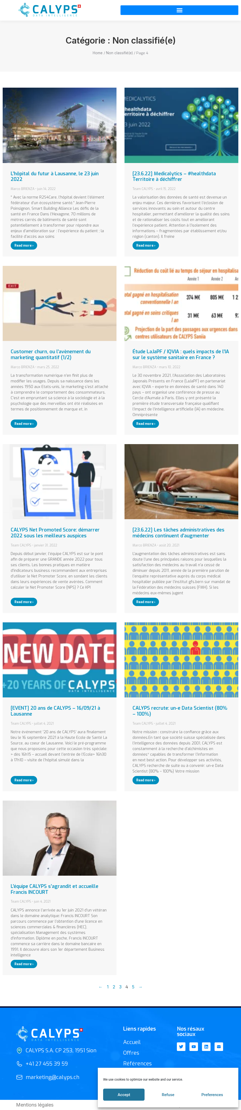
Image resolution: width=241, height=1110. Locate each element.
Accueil (132, 1042)
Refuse (168, 1094)
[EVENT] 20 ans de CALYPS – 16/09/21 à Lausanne (55, 711)
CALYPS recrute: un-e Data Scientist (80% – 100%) (180, 711)
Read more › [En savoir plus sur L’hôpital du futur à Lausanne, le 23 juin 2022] (23, 245)
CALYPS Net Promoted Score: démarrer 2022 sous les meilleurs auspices (55, 533)
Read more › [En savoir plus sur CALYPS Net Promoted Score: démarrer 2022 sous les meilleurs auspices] (23, 602)
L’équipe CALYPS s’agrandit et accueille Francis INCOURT (54, 889)
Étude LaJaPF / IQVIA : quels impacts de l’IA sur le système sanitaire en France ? (181, 354)
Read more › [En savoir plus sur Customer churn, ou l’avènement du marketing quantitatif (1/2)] (23, 424)
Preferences (212, 1094)
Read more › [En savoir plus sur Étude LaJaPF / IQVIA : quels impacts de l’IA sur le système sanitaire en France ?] (145, 424)
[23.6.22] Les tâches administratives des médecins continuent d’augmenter (178, 533)
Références (137, 1063)
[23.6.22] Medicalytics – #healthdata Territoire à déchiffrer (174, 176)
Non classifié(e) (119, 53)
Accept (124, 1094)
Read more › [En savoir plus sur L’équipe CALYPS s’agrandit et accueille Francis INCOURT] (23, 964)
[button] (179, 10)
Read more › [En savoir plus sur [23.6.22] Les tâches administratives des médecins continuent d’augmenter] (145, 602)
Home (98, 53)
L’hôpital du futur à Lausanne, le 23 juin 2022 (55, 176)
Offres (131, 1053)
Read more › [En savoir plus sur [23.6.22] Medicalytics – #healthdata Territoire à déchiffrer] (145, 245)
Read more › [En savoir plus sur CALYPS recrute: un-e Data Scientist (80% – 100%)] (145, 780)
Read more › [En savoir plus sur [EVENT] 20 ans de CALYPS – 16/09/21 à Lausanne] (23, 780)
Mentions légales (34, 1105)
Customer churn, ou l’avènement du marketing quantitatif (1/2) (51, 354)
